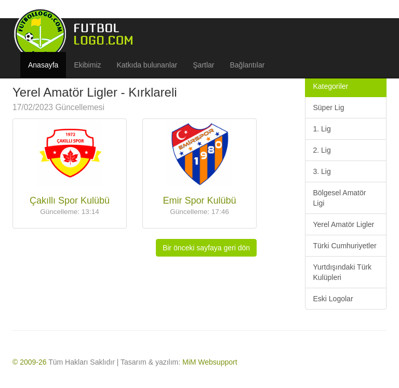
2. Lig (322, 150)
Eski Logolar (333, 299)
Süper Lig (328, 107)
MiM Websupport (209, 362)
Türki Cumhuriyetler (345, 246)
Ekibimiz (87, 65)
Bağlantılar (247, 65)
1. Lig (322, 129)
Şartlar (203, 65)
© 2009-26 (29, 362)
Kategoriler (331, 86)
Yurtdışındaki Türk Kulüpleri (342, 272)
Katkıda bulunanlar (147, 65)
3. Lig (322, 171)
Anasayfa (43, 65)
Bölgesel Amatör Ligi (339, 198)
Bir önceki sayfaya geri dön (206, 248)
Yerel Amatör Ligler (344, 224)
